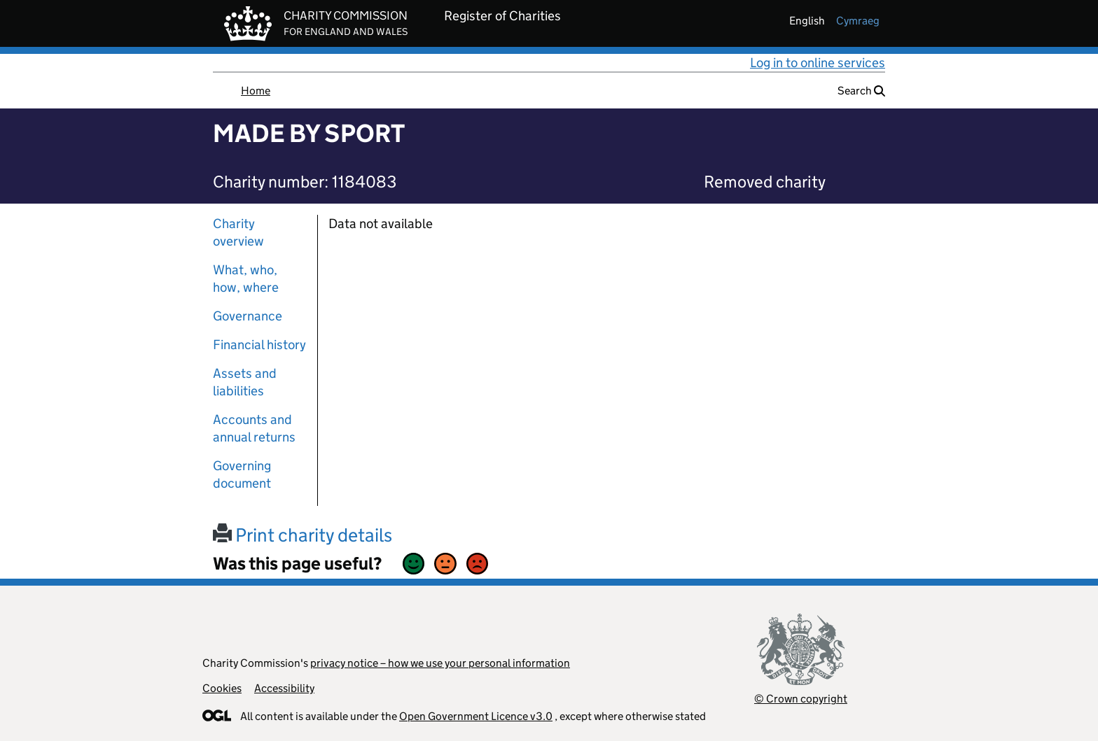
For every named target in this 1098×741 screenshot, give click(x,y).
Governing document (242, 474)
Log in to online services (817, 63)
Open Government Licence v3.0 (476, 716)
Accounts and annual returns (254, 428)
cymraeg (858, 20)
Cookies (222, 688)
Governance (247, 316)
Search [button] (861, 90)
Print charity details (302, 534)
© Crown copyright (800, 698)
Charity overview (238, 232)
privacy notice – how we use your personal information (440, 663)
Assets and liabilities (245, 382)
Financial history (259, 345)
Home (255, 90)
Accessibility (284, 688)
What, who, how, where (246, 278)
